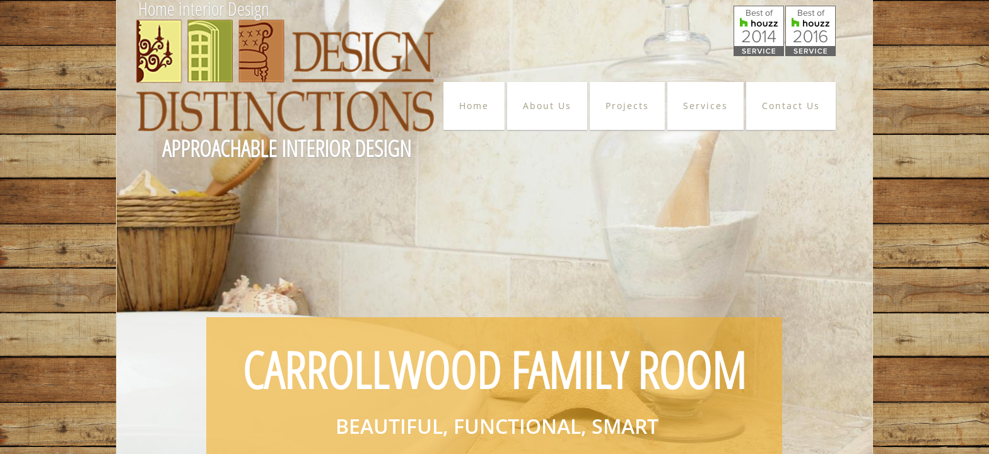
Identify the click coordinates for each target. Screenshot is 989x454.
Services (705, 106)
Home (474, 106)
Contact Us (791, 106)
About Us (547, 106)
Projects (627, 106)
